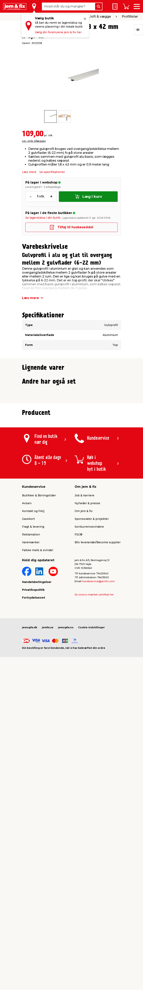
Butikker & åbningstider (39, 668)
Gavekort (28, 691)
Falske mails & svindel (37, 722)
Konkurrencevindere (89, 699)
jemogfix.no (65, 800)
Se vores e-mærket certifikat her (94, 767)
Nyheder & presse (87, 676)
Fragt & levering (33, 699)
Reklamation (31, 707)
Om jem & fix (84, 683)
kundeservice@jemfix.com (98, 753)
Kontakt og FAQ (33, 683)
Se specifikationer (52, 172)
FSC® (78, 707)
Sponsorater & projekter (92, 691)
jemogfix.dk (29, 800)
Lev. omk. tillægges (34, 141)
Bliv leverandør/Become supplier (98, 715)
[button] (68, 456)
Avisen (27, 676)
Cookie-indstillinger (91, 800)
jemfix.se (47, 800)
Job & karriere (84, 668)
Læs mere (29, 172)
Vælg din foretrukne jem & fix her (58, 32)
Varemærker (31, 715)
